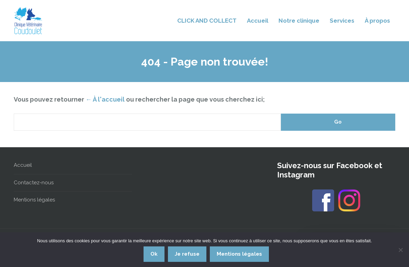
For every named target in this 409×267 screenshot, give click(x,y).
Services (342, 20)
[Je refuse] (400, 249)
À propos (377, 20)
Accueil (257, 20)
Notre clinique (299, 20)
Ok (154, 254)
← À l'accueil (105, 99)
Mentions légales (34, 200)
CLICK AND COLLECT (207, 20)
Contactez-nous (34, 182)
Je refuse (187, 254)
